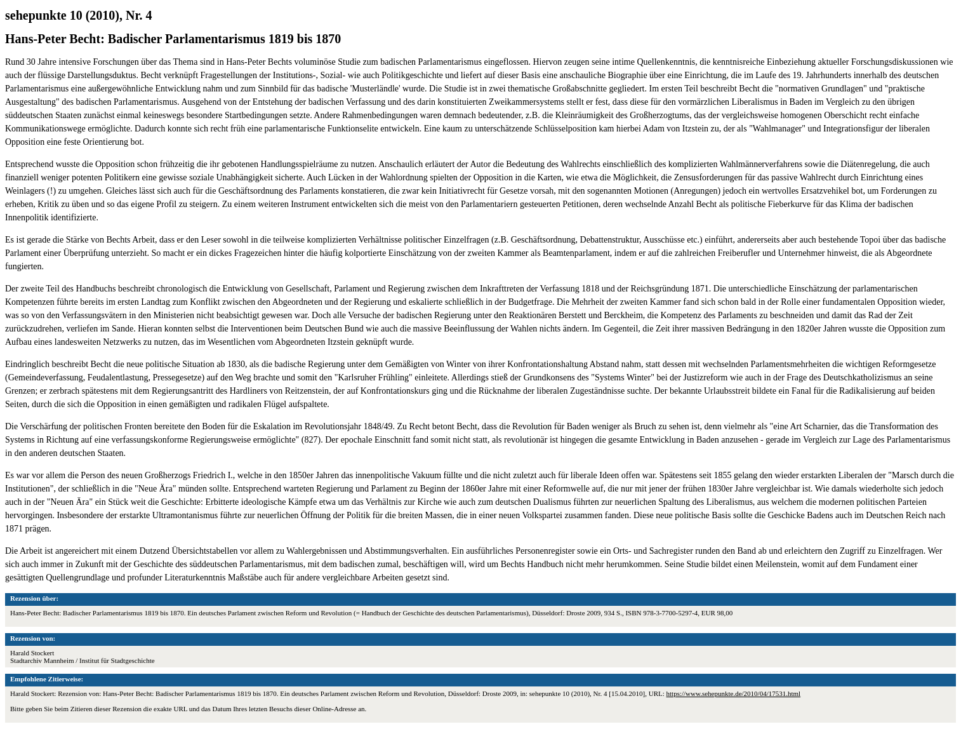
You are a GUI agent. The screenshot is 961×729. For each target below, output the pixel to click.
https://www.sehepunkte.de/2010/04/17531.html (733, 693)
